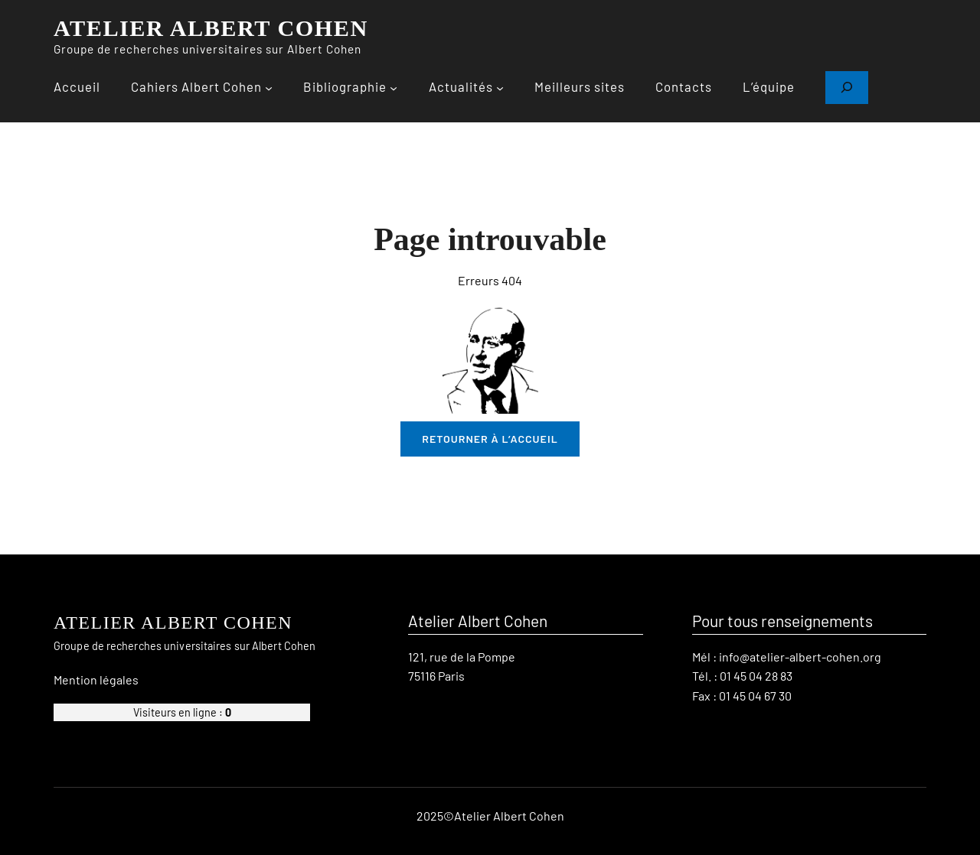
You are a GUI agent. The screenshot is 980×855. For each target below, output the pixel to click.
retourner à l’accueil (490, 438)
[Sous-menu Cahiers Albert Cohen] (269, 87)
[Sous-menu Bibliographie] (393, 87)
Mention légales (96, 678)
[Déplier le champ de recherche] (846, 87)
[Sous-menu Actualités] (500, 87)
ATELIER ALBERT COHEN (211, 28)
